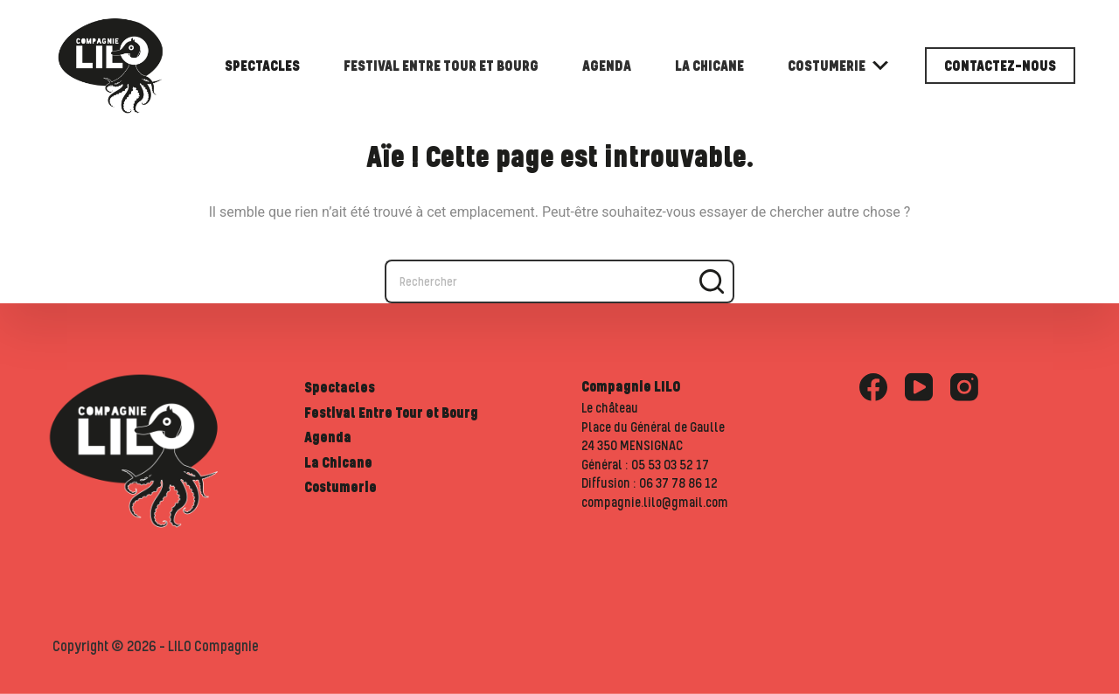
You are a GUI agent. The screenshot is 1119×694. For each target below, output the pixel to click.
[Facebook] (873, 387)
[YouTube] (919, 387)
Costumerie (838, 65)
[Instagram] (964, 387)
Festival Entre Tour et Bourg (441, 65)
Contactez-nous (1000, 65)
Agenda (606, 65)
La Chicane (709, 65)
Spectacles (262, 65)
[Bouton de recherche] (712, 281)
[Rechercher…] (538, 281)
